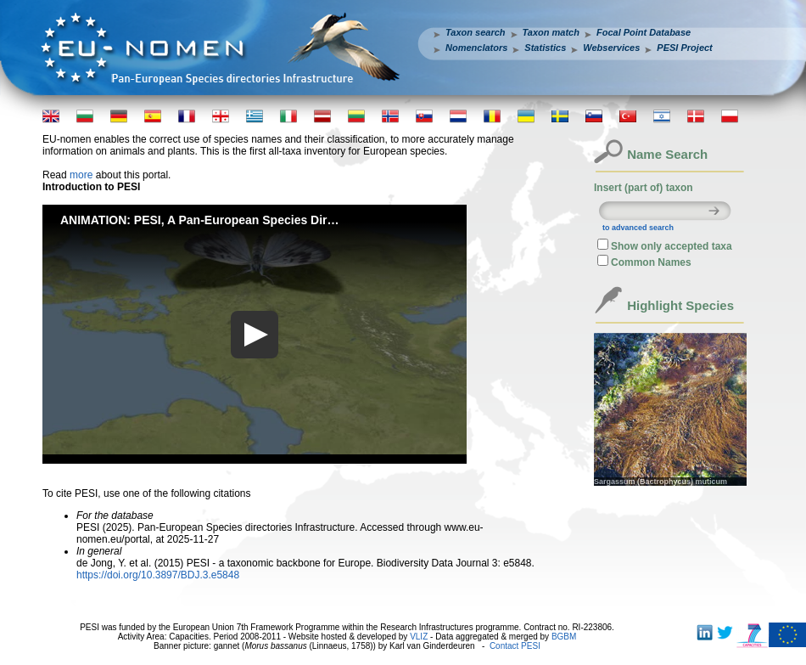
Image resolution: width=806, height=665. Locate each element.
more (81, 175)
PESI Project (684, 47)
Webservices (611, 47)
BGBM (563, 636)
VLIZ (419, 636)
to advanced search (638, 227)
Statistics (545, 47)
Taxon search (475, 32)
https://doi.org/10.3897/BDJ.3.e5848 (157, 575)
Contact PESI (515, 646)
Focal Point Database (643, 32)
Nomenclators (476, 47)
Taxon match (551, 32)
